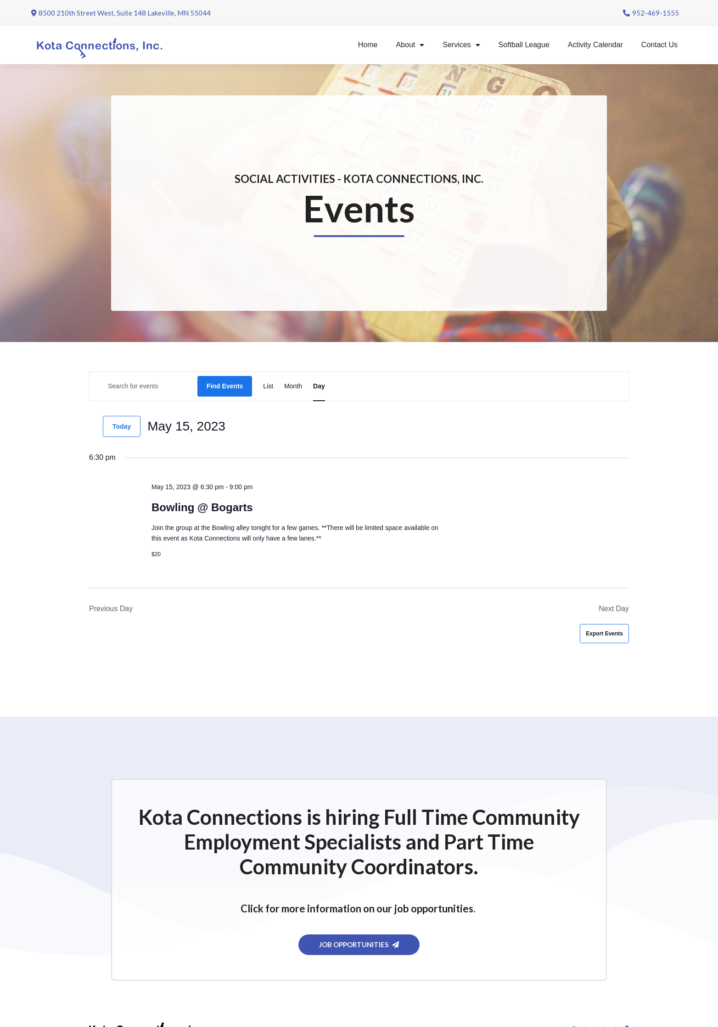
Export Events (604, 633)
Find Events (225, 386)
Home (368, 45)
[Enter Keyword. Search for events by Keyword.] (143, 386)
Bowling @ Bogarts (202, 507)
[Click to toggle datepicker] (186, 426)
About (410, 45)
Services (461, 45)
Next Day (614, 609)
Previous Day (111, 609)
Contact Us (659, 45)
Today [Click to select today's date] (121, 426)
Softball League (524, 45)
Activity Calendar (595, 45)
